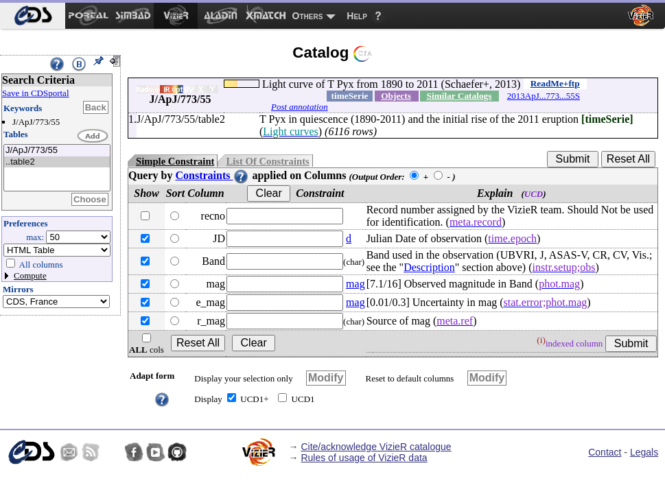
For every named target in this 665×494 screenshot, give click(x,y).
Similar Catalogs (459, 96)
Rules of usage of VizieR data (364, 457)
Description (429, 267)
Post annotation (299, 107)
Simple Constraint (175, 161)
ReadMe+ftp (555, 83)
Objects (396, 96)
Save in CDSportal (35, 93)
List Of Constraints (267, 161)
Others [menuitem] (307, 15)
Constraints (212, 175)
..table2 (57, 162)
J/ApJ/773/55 (57, 150)
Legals (644, 452)
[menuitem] (32, 16)
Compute (30, 275)
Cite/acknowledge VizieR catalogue (376, 446)
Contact (604, 452)
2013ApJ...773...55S (543, 96)
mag (355, 284)
